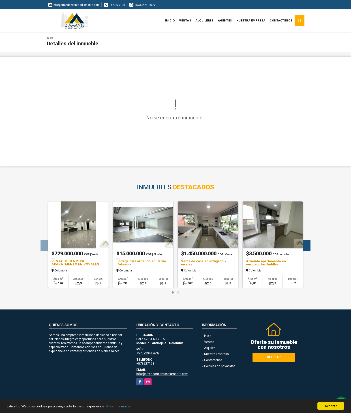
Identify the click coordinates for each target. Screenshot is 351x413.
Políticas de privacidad (219, 366)
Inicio (170, 20)
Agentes (225, 20)
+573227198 (117, 4)
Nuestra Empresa (250, 20)
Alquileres (204, 20)
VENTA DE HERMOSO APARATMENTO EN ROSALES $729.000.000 (75, 264)
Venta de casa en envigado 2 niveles (204, 262)
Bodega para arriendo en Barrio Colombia (141, 262)
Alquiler (209, 348)
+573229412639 (145, 4)
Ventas (185, 20)
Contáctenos (281, 20)
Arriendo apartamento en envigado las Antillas (266, 262)
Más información (119, 406)
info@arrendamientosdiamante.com (162, 374)
